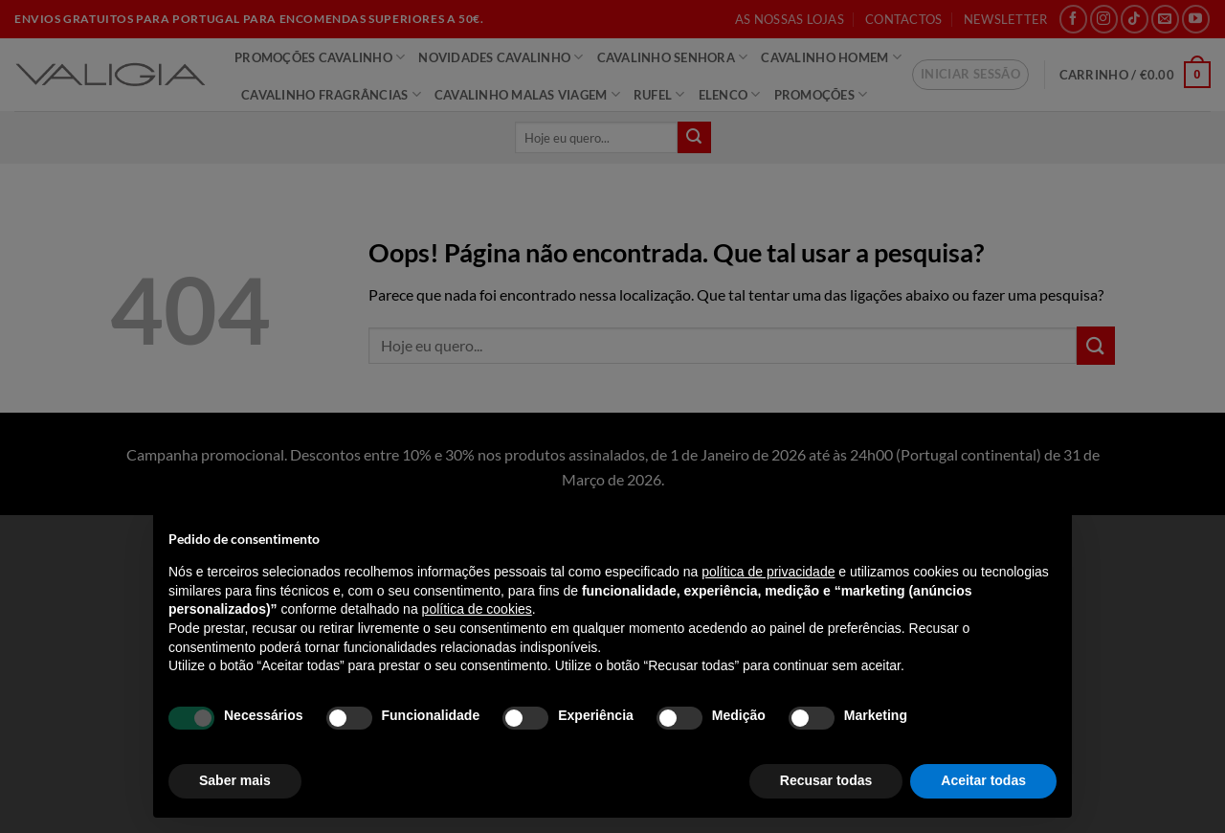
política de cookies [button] (477, 609)
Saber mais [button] (235, 780)
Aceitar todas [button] (983, 780)
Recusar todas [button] (826, 780)
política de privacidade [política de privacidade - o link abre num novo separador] (768, 571)
